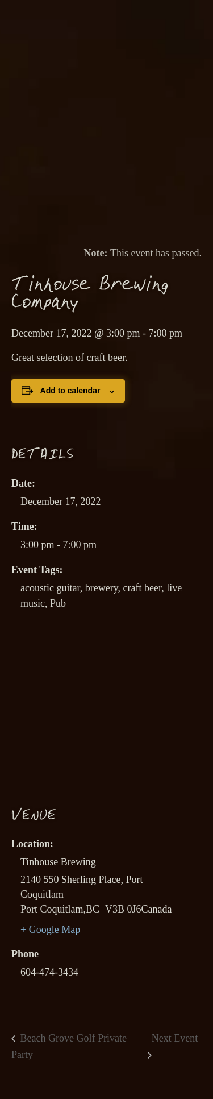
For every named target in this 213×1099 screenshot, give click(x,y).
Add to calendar (70, 390)
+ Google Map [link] (50, 929)
